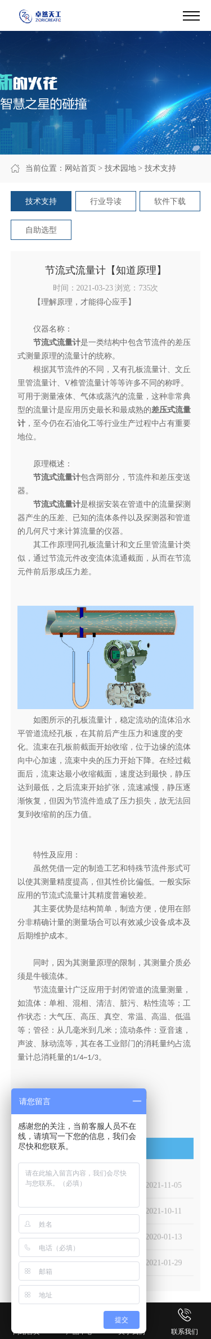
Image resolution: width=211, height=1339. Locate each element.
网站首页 (80, 168)
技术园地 (120, 168)
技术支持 (160, 168)
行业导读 (106, 201)
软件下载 (170, 201)
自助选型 (41, 230)
